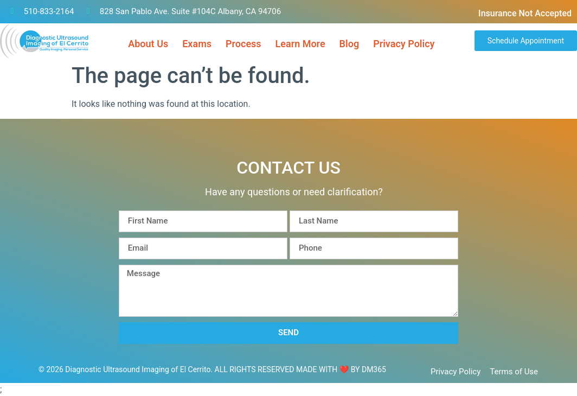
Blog (349, 44)
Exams (196, 44)
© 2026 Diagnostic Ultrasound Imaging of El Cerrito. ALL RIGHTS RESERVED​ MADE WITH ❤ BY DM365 (212, 369)
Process (243, 44)
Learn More (300, 44)
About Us (148, 44)
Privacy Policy (403, 44)
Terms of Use (514, 371)
